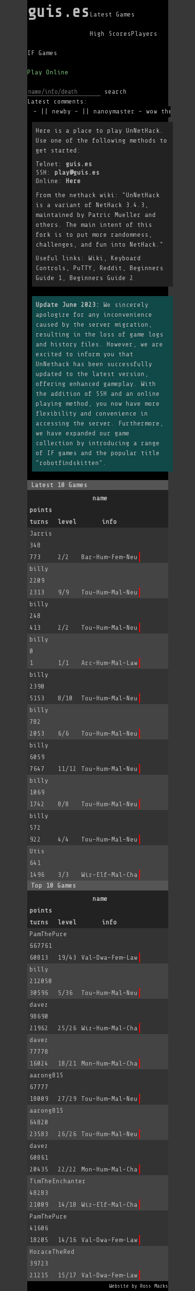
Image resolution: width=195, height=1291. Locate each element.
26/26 (67, 1134)
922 (35, 839)
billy (39, 568)
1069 (37, 792)
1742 (37, 804)
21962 (39, 1028)
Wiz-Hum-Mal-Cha (109, 1028)
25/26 (67, 1028)
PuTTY (82, 268)
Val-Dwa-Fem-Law (109, 957)
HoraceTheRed (52, 1251)
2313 (37, 592)
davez (39, 1004)
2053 (37, 733)
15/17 (67, 1275)
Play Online (48, 72)
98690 (39, 1016)
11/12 (67, 768)
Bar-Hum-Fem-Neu (109, 557)
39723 (39, 1263)
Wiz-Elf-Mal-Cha (109, 874)
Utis (37, 851)
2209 (37, 580)
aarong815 (46, 1075)
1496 (37, 874)
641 (35, 862)
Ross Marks (154, 1286)
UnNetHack (143, 130)
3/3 (63, 874)
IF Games (42, 52)
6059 (37, 757)
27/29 (67, 1098)
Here (73, 180)
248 (35, 615)
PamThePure (48, 934)
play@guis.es (77, 172)
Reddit (111, 268)
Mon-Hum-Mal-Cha (109, 1063)
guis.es (58, 11)
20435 (39, 1169)
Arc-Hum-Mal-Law (109, 662)
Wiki (95, 258)
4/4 (63, 839)
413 (35, 627)
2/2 (63, 557)
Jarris (41, 533)
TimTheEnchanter (58, 1181)
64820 (39, 1122)
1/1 (63, 662)
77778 (39, 1051)
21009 (39, 1204)
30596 (39, 992)
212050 (41, 981)
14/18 (67, 1204)
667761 (41, 945)
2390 (37, 686)
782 (35, 721)
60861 (39, 1157)
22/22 (67, 1169)
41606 (39, 1228)
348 (35, 545)
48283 (39, 1192)
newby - (70, 111)
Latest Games (112, 14)
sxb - (32, 111)
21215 (39, 1275)
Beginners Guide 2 (101, 277)
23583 (39, 1134)
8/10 (65, 698)
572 (35, 827)
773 (35, 557)
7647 (37, 768)
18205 (39, 1239)
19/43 (67, 957)
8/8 (63, 804)
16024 (39, 1063)
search (115, 91)
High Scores (110, 33)
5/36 (65, 992)
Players (144, 33)
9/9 (63, 592)
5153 (37, 698)
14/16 (67, 1239)
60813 (39, 957)
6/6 (63, 733)
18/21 (67, 1063)
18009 (39, 1098)
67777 (39, 1087)
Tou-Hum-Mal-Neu (109, 592)
